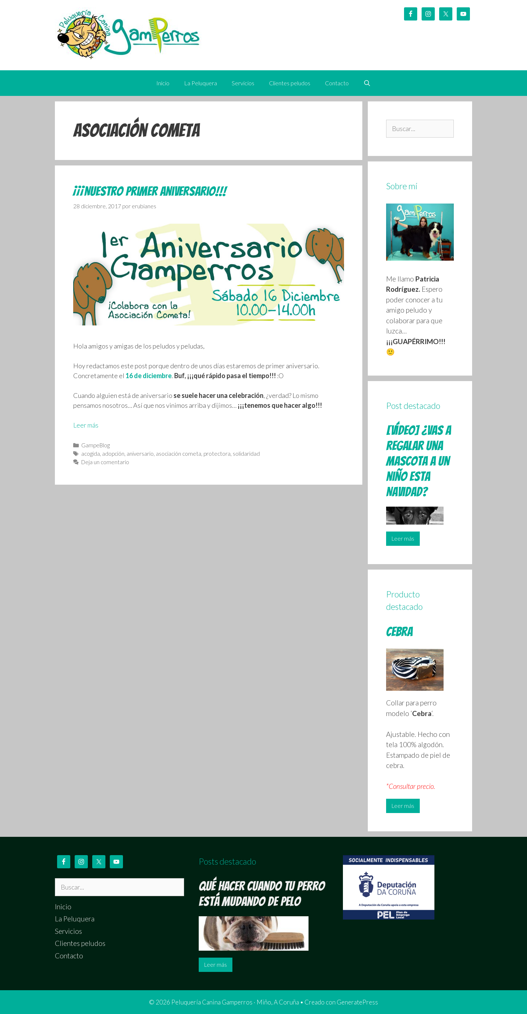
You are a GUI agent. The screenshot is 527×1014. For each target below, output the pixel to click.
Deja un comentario (105, 462)
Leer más (403, 538)
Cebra (399, 631)
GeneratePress (357, 1002)
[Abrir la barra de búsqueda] (367, 83)
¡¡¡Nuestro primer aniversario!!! (149, 191)
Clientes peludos (289, 82)
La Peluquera (200, 82)
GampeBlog (95, 445)
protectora (217, 453)
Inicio (162, 82)
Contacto (337, 82)
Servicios (243, 82)
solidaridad (246, 453)
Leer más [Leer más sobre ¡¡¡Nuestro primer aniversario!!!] (85, 425)
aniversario (140, 453)
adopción (113, 453)
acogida (90, 453)
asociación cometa (178, 453)
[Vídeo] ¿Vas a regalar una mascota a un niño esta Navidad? (418, 461)
